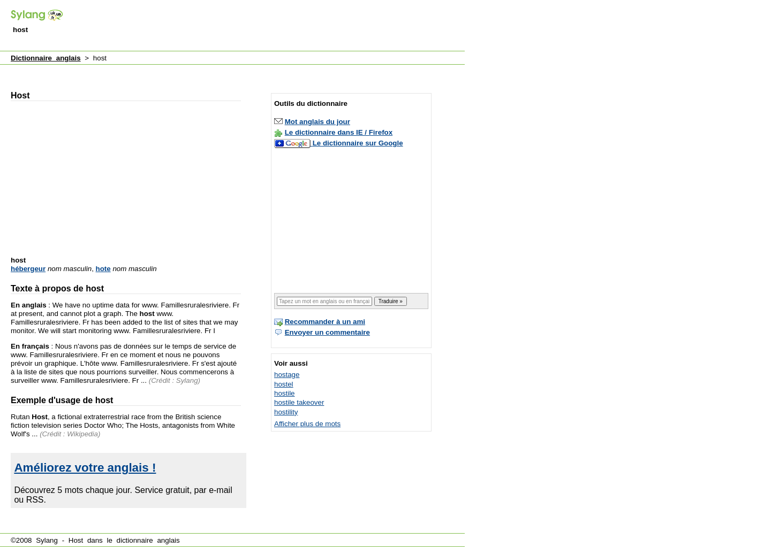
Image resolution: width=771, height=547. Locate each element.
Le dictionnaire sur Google (358, 143)
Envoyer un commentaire (327, 332)
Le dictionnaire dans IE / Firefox (338, 132)
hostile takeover (299, 402)
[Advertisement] (270, 26)
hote (103, 269)
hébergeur (28, 269)
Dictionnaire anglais (46, 58)
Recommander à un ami (325, 322)
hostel (283, 384)
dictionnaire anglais (148, 540)
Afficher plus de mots (307, 424)
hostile (284, 393)
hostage (286, 375)
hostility (286, 412)
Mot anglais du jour (317, 122)
